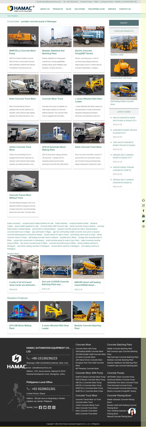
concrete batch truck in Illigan (18, 232)
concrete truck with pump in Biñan (62, 243)
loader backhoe (61, 223)
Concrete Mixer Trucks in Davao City (124, 133)
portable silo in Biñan (68, 237)
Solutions (80, 9)
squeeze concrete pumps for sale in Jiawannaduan (77, 229)
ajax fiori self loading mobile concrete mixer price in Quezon (76, 232)
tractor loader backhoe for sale (27, 226)
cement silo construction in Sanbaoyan (29, 240)
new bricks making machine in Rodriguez (33, 246)
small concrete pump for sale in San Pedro (62, 240)
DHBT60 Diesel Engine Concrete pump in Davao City (125, 170)
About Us (45, 9)
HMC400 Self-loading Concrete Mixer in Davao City (124, 183)
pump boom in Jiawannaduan (44, 229)
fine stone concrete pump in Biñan (33, 243)
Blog (68, 9)
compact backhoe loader (79, 223)
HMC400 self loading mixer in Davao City (124, 157)
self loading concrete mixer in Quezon (43, 237)
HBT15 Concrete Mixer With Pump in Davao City (123, 121)
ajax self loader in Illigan (41, 232)
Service (112, 9)
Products (58, 9)
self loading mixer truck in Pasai (82, 235)
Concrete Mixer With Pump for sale (54, 226)
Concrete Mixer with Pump (122, 79)
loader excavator (13, 223)
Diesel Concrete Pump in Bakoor (83, 226)
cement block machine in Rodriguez (65, 246)
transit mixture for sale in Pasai (56, 235)
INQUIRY (124, 23)
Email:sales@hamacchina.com (49, 2)
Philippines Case (96, 9)
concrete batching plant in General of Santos (24, 235)
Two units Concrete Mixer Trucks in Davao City (124, 145)
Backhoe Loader (118, 55)
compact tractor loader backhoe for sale (37, 223)
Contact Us (125, 9)
